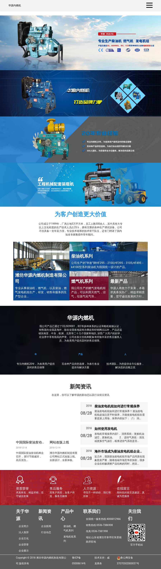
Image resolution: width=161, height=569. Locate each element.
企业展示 (24, 550)
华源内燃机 (14, 5)
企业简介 (24, 526)
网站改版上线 (59, 442)
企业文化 (24, 538)
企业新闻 (46, 526)
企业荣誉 (24, 544)
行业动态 (46, 532)
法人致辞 (24, 532)
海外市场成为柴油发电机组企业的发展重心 (125, 451)
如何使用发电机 (105, 429)
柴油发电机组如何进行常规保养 (117, 406)
